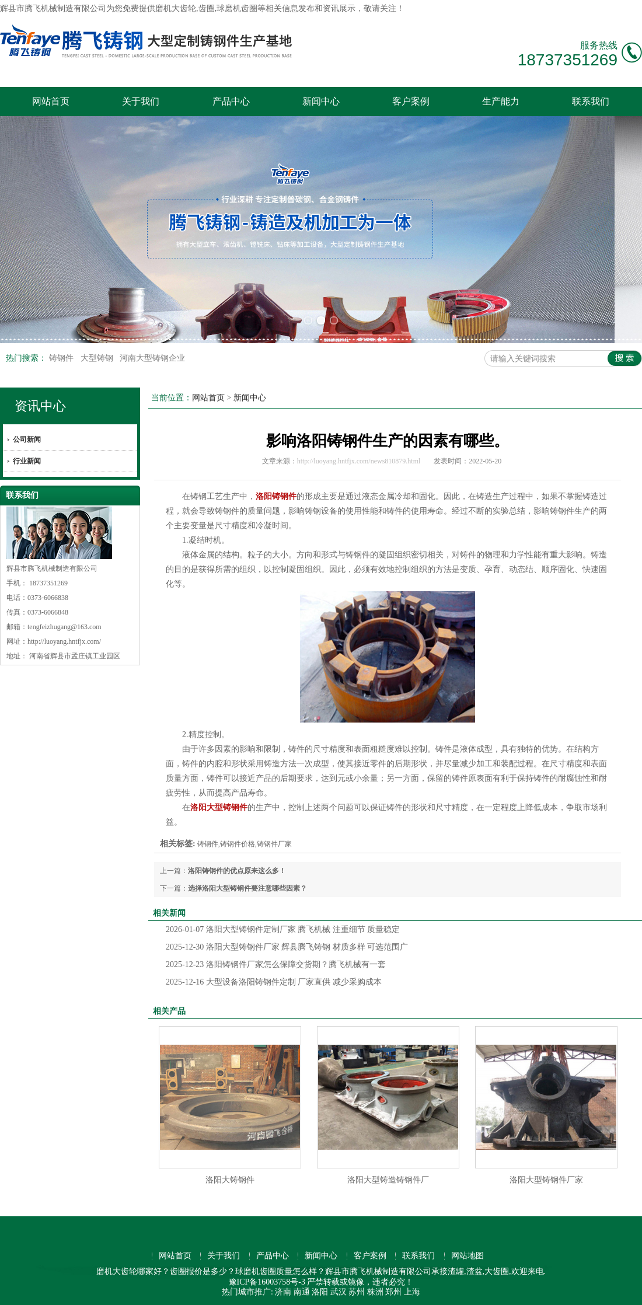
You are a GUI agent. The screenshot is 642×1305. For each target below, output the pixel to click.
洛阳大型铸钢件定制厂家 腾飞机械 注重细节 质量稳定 (283, 927)
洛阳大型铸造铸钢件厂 (388, 1178)
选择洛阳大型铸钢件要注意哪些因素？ (247, 886)
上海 (412, 1289)
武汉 (338, 1289)
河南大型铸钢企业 (152, 356)
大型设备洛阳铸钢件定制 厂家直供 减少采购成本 (274, 980)
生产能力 (500, 101)
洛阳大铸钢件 (229, 1178)
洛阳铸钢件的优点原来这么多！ (237, 869)
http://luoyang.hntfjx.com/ (64, 640)
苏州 (356, 1289)
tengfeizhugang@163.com (64, 625)
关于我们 (140, 101)
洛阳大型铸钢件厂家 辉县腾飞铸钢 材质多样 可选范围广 (287, 945)
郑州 (393, 1289)
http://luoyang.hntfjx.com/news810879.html (359, 459)
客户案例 (411, 101)
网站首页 (50, 101)
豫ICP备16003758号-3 (267, 1279)
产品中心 (231, 101)
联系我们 (590, 101)
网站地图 (467, 1254)
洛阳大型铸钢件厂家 (546, 1178)
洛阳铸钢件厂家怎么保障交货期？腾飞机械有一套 (276, 962)
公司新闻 (27, 438)
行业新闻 (27, 459)
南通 (302, 1289)
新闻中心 (321, 101)
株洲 (375, 1289)
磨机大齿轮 (175, 8)
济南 (283, 1289)
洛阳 (320, 1289)
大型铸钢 (98, 356)
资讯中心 (40, 404)
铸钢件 (62, 356)
